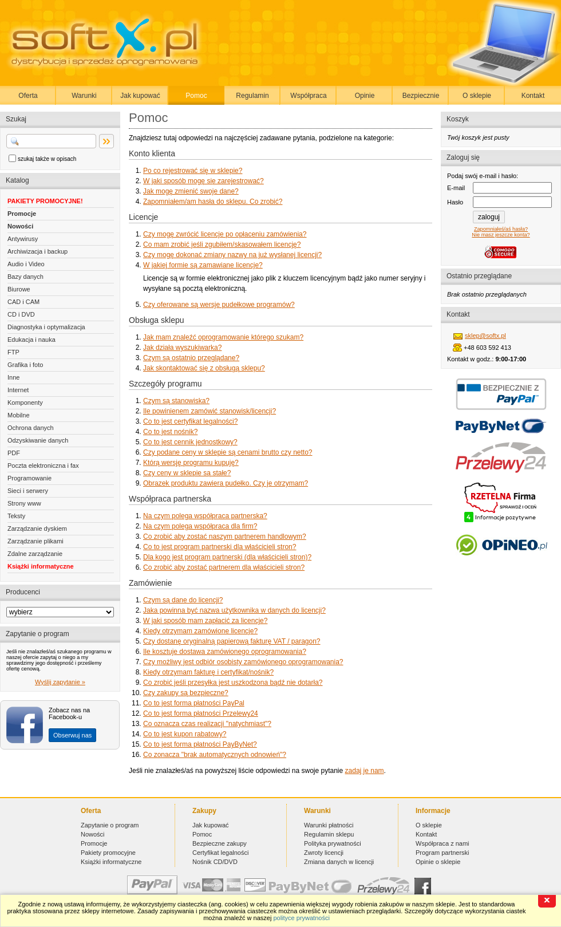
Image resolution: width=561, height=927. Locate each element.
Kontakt (533, 96)
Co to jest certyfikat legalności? (190, 421)
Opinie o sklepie (438, 861)
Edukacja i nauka (31, 339)
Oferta (27, 96)
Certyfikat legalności (220, 852)
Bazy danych (25, 276)
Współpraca (308, 96)
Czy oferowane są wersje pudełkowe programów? (219, 305)
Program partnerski (442, 852)
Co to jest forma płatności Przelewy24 (200, 713)
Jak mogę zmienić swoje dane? (191, 191)
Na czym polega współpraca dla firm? (200, 526)
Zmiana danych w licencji (339, 861)
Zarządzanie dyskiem (37, 528)
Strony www (24, 503)
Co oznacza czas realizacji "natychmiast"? (207, 724)
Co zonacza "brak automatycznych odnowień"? (214, 755)
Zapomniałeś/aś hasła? (501, 229)
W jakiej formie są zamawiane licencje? (203, 265)
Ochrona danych (30, 427)
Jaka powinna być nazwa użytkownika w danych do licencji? (234, 610)
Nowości (20, 226)
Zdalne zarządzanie (34, 553)
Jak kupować (140, 96)
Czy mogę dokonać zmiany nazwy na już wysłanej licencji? (232, 255)
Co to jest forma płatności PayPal (193, 703)
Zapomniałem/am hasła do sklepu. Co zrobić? (212, 202)
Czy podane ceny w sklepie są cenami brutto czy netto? (228, 452)
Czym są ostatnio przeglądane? (191, 358)
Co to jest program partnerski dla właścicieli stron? (219, 547)
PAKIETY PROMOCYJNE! (45, 201)
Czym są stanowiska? (176, 401)
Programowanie (29, 478)
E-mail (456, 187)
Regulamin (252, 96)
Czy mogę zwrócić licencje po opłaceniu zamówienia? (224, 234)
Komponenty (25, 402)
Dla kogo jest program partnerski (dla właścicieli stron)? (227, 557)
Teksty (16, 515)
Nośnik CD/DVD (215, 861)
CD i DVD (21, 314)
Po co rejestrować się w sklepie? (192, 171)
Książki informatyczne (40, 566)
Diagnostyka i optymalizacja (46, 327)
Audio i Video (26, 264)
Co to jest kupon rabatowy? (184, 734)
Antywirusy (22, 238)
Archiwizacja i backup (37, 251)
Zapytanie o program (110, 825)
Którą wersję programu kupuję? (191, 463)
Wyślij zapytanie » (60, 682)
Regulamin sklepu (329, 834)
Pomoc (196, 96)
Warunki (84, 96)
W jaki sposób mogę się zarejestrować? (203, 181)
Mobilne (18, 415)
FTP (13, 352)
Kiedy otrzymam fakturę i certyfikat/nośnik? (208, 672)
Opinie (365, 96)
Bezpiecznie (421, 96)
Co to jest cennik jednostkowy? (190, 442)
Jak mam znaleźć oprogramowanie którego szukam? (223, 337)
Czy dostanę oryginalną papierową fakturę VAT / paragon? (232, 641)
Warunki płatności (328, 825)
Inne (13, 377)
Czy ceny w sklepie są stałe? (187, 473)
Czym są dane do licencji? (183, 600)
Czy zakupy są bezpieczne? (185, 693)
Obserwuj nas (72, 735)
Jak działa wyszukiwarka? (182, 348)
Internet (18, 389)
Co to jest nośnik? (170, 432)
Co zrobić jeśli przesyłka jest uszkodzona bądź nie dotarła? (233, 683)
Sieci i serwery (27, 490)
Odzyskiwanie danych (37, 440)
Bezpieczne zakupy (219, 843)
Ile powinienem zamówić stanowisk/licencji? (209, 411)
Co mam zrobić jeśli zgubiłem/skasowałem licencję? (222, 244)
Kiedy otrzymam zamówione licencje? (200, 631)
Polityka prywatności (332, 843)
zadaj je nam (364, 771)
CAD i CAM (23, 301)
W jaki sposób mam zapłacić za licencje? (205, 621)
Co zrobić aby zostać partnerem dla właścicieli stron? (224, 567)
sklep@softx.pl (485, 335)
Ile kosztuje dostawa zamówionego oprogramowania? (224, 652)
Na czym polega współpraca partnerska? (205, 516)
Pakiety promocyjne (108, 852)
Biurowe (18, 289)
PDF (13, 452)
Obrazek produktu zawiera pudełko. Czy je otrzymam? (225, 483)
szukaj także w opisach (47, 159)
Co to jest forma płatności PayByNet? (200, 744)
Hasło (455, 202)
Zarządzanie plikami (35, 541)
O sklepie (477, 96)
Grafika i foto (25, 364)
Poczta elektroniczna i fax (43, 465)
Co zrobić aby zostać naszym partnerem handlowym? (224, 536)
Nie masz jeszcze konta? (501, 235)
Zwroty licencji (323, 852)
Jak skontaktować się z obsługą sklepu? (204, 368)
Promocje (21, 213)
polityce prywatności (301, 917)
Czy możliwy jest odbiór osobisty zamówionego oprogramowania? (243, 662)
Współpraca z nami (442, 843)
